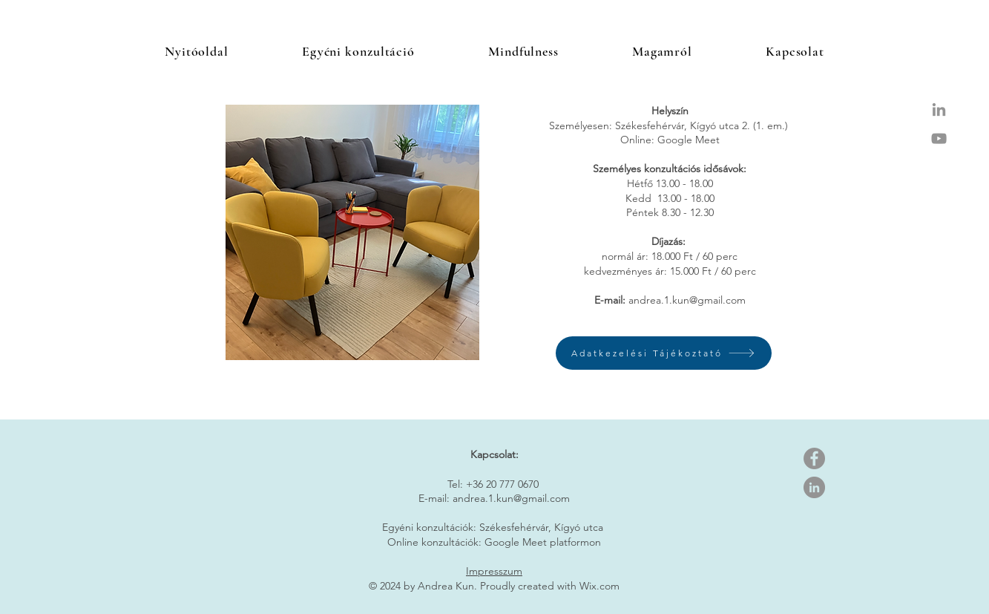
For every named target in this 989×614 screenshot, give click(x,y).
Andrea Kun (446, 585)
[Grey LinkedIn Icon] (939, 109)
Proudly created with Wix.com (550, 585)
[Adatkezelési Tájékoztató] (664, 353)
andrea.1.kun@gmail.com (687, 300)
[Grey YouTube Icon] (939, 138)
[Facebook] (814, 458)
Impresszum (494, 571)
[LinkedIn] (814, 487)
